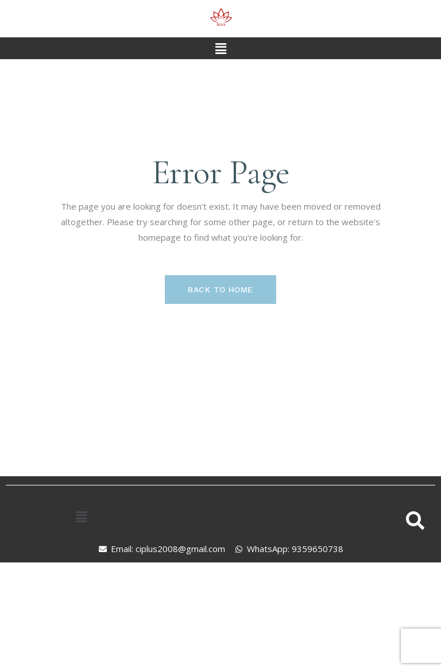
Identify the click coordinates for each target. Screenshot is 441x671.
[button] (220, 48)
